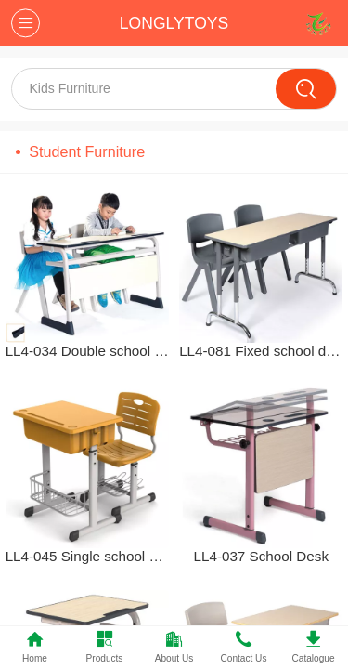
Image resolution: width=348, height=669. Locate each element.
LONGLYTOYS (174, 23)
